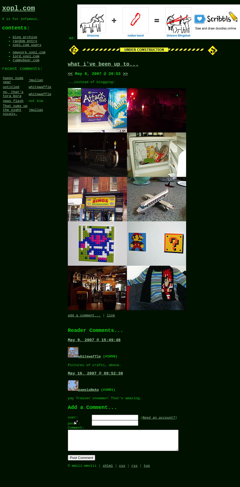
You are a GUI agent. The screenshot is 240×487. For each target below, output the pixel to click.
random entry (25, 46)
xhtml (108, 481)
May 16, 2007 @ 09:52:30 (95, 380)
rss (134, 481)
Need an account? (158, 426)
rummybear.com (26, 68)
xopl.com (18, 9)
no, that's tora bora (13, 106)
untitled (11, 98)
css (122, 481)
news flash (13, 114)
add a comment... (84, 319)
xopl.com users (27, 50)
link (111, 319)
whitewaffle (40, 98)
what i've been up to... (103, 65)
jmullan (36, 90)
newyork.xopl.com (29, 59)
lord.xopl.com (26, 63)
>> (125, 75)
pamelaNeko (88, 396)
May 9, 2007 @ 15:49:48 (94, 345)
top (147, 481)
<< (70, 75)
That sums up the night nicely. (15, 125)
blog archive (25, 41)
